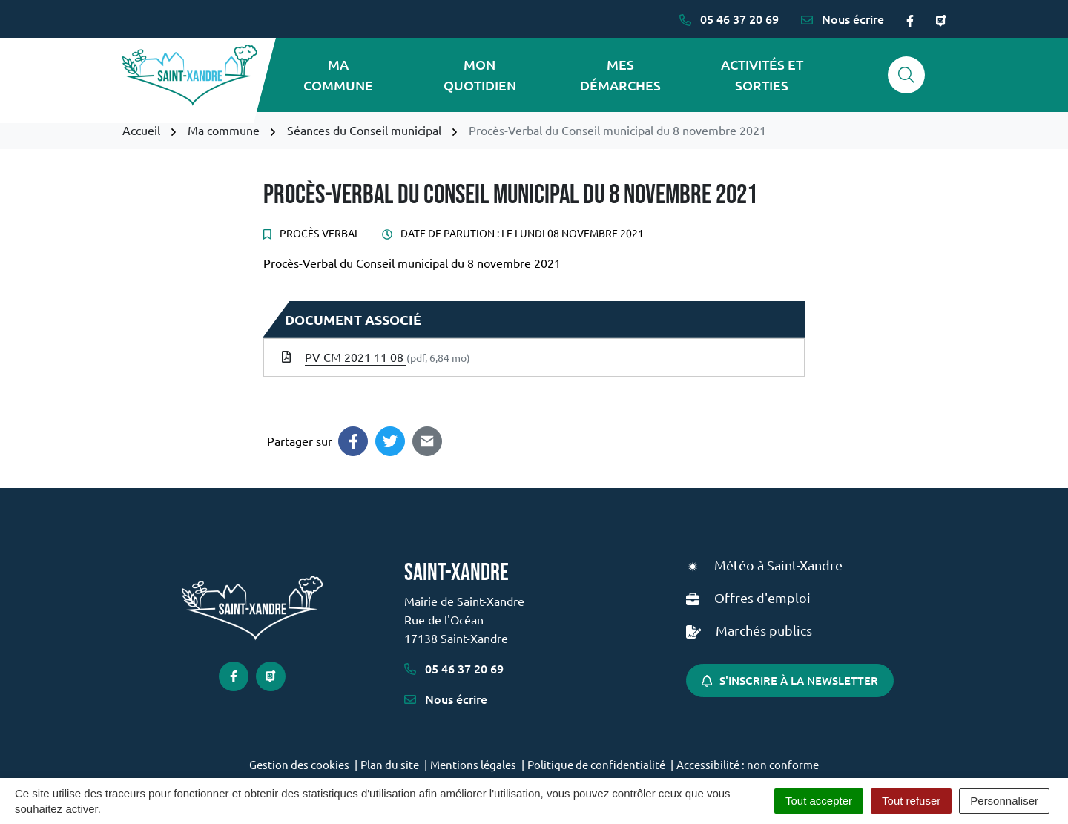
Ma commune (338, 74)
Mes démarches (620, 74)
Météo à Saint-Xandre (778, 565)
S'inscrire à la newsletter (790, 680)
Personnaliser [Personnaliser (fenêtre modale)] (1004, 800)
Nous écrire (445, 698)
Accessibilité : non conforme (747, 764)
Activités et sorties (762, 74)
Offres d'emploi (762, 597)
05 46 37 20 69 (454, 668)
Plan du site (389, 764)
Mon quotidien (480, 74)
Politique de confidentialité (596, 764)
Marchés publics (764, 630)
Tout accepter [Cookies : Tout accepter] (818, 800)
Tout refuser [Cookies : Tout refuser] (911, 800)
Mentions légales (473, 764)
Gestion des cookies (299, 764)
